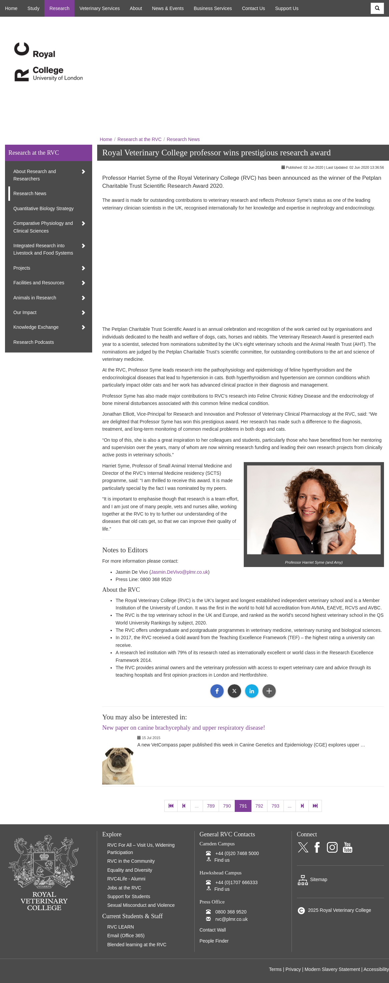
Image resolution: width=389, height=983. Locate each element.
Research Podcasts (33, 342)
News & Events (168, 8)
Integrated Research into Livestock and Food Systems (43, 249)
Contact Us (253, 8)
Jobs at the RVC (124, 887)
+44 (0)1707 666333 (236, 882)
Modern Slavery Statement (332, 969)
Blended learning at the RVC (136, 944)
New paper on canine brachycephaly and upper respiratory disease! (183, 727)
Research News (183, 139)
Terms (275, 969)
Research (59, 8)
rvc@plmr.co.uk (231, 919)
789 (211, 806)
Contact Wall (213, 930)
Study (33, 8)
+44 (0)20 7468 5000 (237, 853)
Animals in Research (34, 297)
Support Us (287, 8)
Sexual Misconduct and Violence (141, 905)
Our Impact (24, 312)
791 (243, 806)
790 (227, 806)
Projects (21, 268)
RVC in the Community (131, 861)
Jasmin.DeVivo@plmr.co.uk (179, 572)
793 (275, 806)
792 (259, 806)
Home (11, 8)
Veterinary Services (99, 8)
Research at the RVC (140, 139)
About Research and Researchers (34, 175)
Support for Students (128, 896)
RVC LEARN (120, 927)
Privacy (293, 969)
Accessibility (376, 969)
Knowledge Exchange (35, 327)
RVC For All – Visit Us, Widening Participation (141, 848)
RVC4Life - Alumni (126, 878)
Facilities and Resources (38, 282)
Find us (222, 860)
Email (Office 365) (126, 935)
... (197, 806)
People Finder (214, 941)
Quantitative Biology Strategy (43, 208)
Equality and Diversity (129, 870)
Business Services (213, 8)
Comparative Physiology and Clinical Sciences (43, 227)
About (136, 8)
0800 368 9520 (230, 912)
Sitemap (312, 879)
